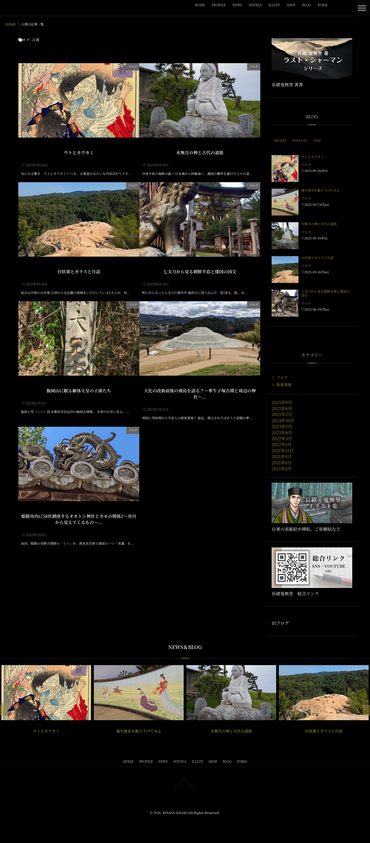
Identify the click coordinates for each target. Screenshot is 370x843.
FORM (323, 5)
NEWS (237, 5)
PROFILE (219, 5)
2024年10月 (283, 420)
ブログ (132, 66)
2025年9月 (282, 402)
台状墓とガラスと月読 (78, 271)
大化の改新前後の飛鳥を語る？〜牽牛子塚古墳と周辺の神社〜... (200, 393)
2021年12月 (283, 450)
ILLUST (274, 5)
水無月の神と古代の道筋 (199, 152)
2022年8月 (282, 432)
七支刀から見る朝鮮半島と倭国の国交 (199, 271)
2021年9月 (282, 456)
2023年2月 (282, 426)
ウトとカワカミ (79, 152)
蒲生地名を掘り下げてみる (320, 190)
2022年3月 (282, 438)
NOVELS (255, 5)
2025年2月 (282, 414)
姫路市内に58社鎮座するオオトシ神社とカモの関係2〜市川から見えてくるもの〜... (78, 518)
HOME (200, 5)
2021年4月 (282, 468)
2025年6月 (282, 408)
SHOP (291, 5)
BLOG (306, 5)
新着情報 (283, 385)
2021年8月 (282, 462)
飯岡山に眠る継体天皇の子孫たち (79, 390)
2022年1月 (282, 444)
